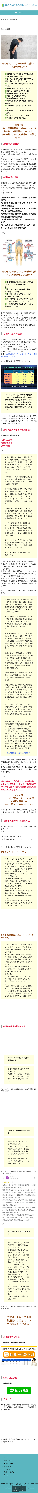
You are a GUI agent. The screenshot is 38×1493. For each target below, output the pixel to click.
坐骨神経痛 (13, 19)
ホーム (4, 19)
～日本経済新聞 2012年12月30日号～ (18, 753)
